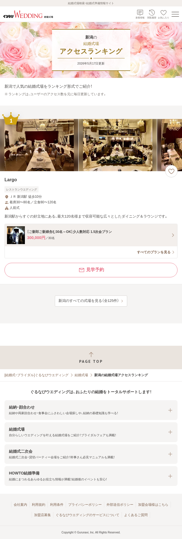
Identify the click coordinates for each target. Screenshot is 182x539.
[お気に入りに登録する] (171, 171)
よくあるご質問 (136, 515)
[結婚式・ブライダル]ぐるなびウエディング (36, 375)
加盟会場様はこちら (153, 505)
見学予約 (91, 270)
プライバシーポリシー (85, 505)
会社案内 (20, 505)
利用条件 (56, 505)
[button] (91, 410)
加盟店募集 (42, 515)
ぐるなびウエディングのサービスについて (87, 515)
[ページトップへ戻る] (91, 357)
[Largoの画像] (91, 145)
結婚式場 (81, 375)
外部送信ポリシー (120, 505)
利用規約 (38, 505)
